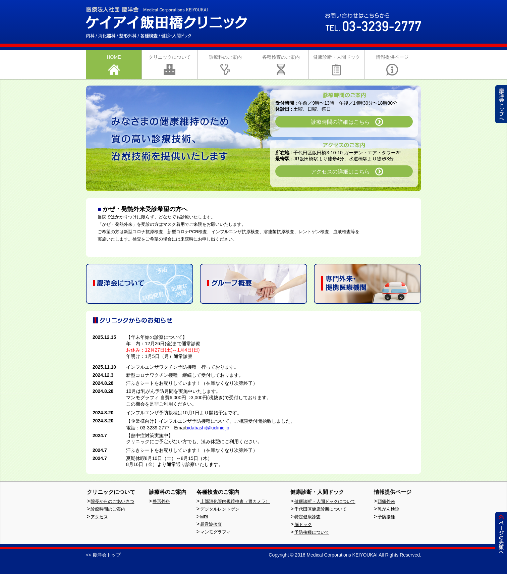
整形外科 (161, 501)
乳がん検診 (388, 509)
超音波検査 (211, 524)
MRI (204, 516)
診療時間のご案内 (108, 509)
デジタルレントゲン (219, 509)
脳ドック (303, 524)
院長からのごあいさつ (112, 501)
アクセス (99, 516)
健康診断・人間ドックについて (324, 501)
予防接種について (311, 532)
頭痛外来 (386, 501)
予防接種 (386, 516)
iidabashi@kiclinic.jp (208, 427)
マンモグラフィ (215, 531)
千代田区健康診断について (320, 509)
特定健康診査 (307, 516)
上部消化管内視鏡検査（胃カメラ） (235, 501)
